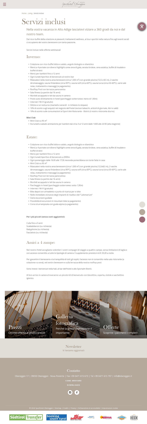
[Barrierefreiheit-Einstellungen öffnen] (142, 26)
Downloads (73, 385)
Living (30, 13)
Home (24, 13)
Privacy (73, 408)
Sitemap (58, 408)
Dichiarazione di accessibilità (89, 408)
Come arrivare (73, 381)
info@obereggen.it (123, 376)
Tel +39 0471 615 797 (101, 376)
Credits (66, 408)
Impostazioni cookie (110, 408)
